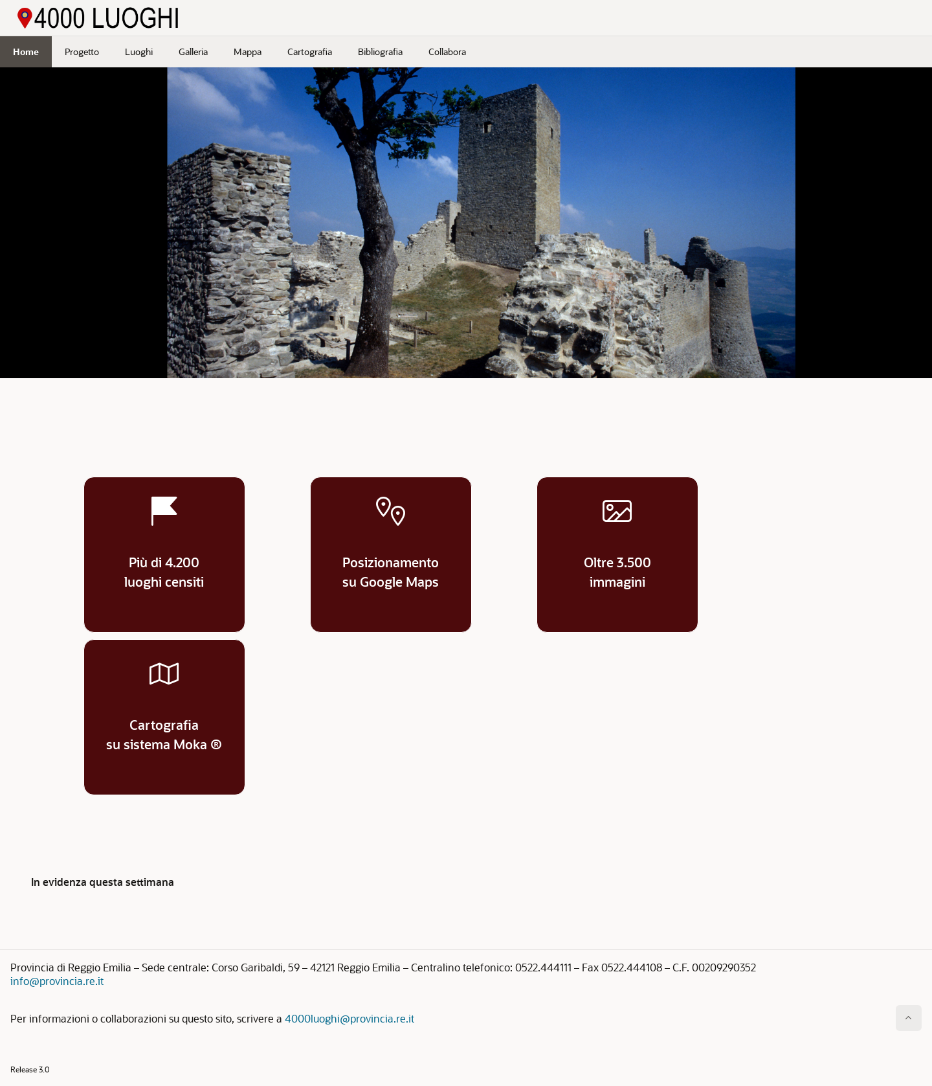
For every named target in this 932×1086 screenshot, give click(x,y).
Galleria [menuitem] (193, 51)
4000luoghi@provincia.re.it (349, 1018)
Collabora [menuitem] (447, 51)
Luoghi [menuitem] (139, 51)
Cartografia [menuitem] (309, 51)
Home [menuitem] (26, 51)
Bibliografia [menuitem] (380, 51)
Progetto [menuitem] (82, 51)
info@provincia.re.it (57, 981)
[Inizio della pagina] (909, 1018)
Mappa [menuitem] (247, 51)
